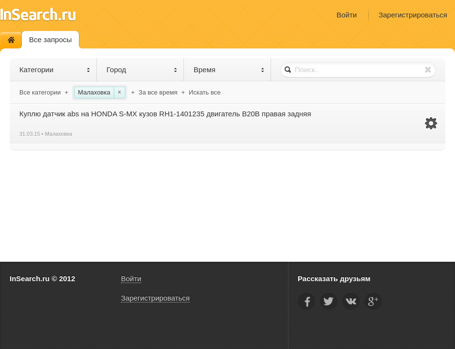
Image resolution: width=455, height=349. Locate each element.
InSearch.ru (38, 14)
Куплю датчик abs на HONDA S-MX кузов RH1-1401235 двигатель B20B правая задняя (165, 114)
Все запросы (50, 39)
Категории (55, 69)
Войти (346, 15)
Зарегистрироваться (413, 15)
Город (142, 69)
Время (229, 69)
